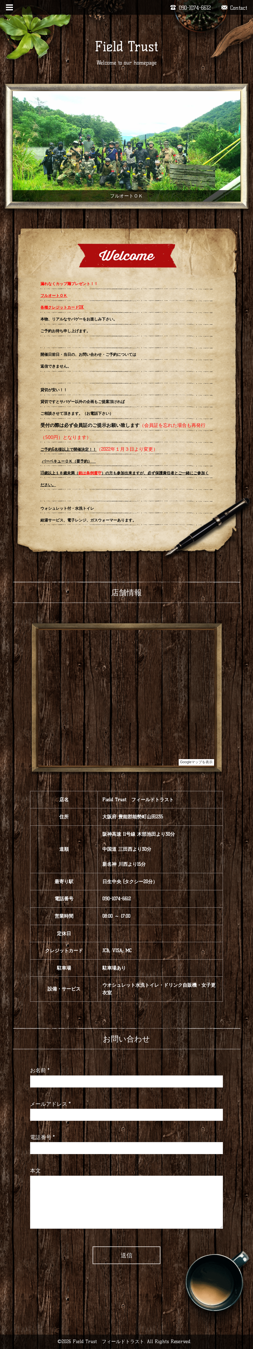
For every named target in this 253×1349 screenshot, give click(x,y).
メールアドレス (50, 1104)
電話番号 (42, 1137)
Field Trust (126, 47)
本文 (35, 1170)
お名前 (40, 1070)
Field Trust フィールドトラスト (108, 1341)
